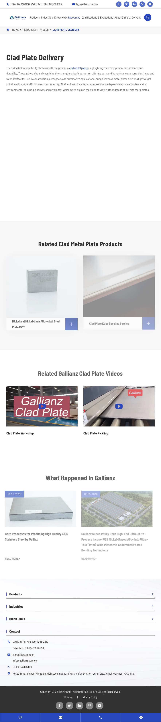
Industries (47, 17)
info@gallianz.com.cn (25, 660)
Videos (44, 29)
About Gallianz (122, 17)
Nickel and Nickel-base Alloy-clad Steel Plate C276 (44, 322)
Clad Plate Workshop (20, 433)
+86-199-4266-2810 (37, 641)
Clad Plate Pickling (95, 433)
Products (35, 17)
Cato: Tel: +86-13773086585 (46, 4)
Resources (74, 17)
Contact (136, 17)
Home (15, 29)
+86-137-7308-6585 (34, 648)
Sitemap (68, 697)
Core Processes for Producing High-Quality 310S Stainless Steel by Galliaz (34, 536)
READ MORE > (11, 558)
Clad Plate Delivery (66, 29)
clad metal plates (78, 68)
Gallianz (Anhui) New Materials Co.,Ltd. (76, 691)
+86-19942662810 (20, 4)
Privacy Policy (89, 697)
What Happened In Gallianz (80, 479)
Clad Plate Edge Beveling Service (121, 322)
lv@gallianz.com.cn (87, 4)
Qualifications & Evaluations (97, 17)
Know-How (60, 17)
